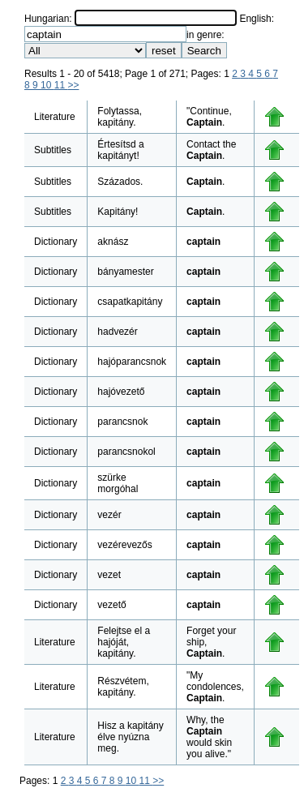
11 (61, 85)
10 (47, 85)
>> (73, 85)
